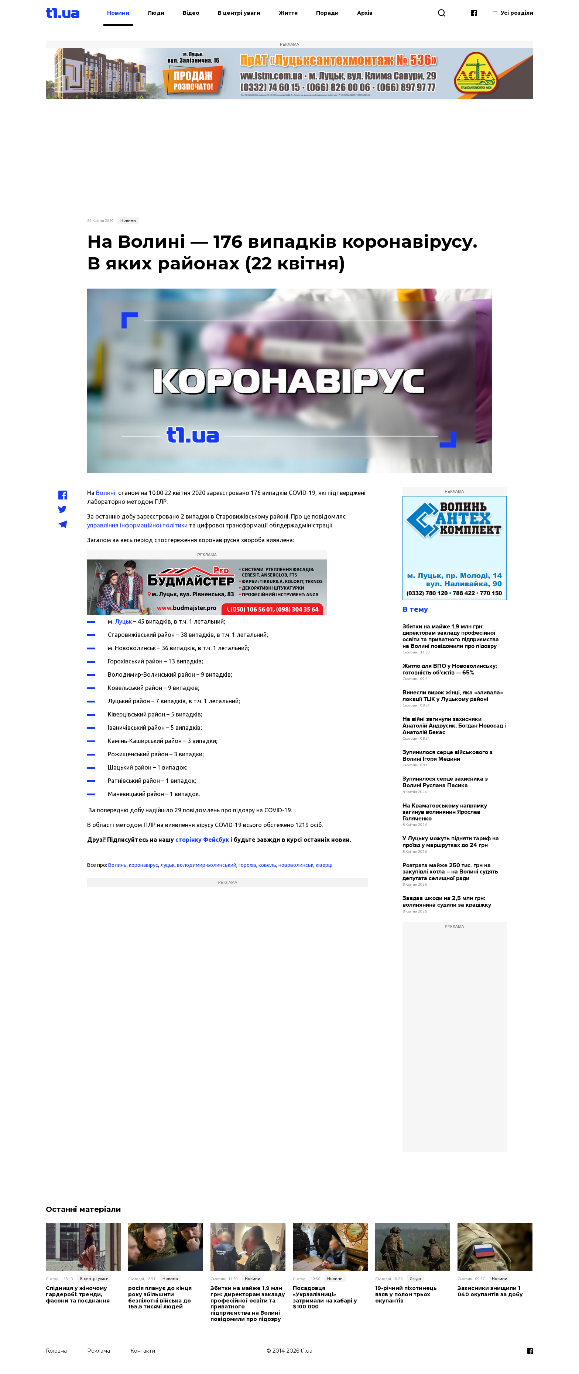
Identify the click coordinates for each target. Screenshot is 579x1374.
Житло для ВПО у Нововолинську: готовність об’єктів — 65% (449, 669)
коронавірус (143, 865)
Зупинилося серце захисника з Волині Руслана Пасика (445, 782)
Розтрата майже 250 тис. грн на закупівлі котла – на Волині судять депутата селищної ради (450, 872)
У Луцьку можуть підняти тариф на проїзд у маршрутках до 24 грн (450, 842)
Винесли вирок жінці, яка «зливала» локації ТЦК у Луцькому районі (452, 696)
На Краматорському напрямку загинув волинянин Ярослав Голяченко (444, 812)
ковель (267, 865)
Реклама (98, 1350)
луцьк (167, 865)
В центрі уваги (239, 13)
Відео (191, 13)
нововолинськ (296, 865)
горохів (247, 865)
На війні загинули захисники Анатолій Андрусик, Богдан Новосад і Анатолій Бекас (454, 725)
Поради (327, 13)
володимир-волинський (206, 865)
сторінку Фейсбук (202, 839)
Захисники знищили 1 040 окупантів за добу (490, 1291)
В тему (415, 609)
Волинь (117, 865)
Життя (288, 13)
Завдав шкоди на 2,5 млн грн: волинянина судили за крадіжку (446, 901)
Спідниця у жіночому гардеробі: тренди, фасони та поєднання (78, 1294)
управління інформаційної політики (137, 525)
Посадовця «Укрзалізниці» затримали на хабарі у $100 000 (325, 1297)
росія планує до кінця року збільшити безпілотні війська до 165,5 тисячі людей (160, 1297)
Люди (156, 13)
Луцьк (123, 621)
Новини (118, 13)
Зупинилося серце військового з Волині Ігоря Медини (447, 755)
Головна (56, 1350)
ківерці (324, 865)
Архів (365, 13)
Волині (105, 492)
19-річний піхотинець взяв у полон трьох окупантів (406, 1294)
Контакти (142, 1350)
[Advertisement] (289, 157)
